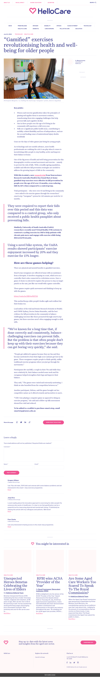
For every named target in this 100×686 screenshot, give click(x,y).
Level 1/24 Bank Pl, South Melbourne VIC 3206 (77, 667)
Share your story (37, 2)
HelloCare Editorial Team (15, 598)
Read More (8, 619)
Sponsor (35, 25)
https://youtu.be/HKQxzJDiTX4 (27, 298)
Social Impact (21, 2)
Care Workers (49, 28)
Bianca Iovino (81, 60)
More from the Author (53, 428)
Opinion (59, 25)
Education (78, 28)
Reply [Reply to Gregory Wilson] (10, 495)
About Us (8, 2)
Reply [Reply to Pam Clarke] (10, 532)
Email (37, 470)
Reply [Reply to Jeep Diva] (10, 517)
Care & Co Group (40, 666)
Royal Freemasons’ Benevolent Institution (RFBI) (48, 595)
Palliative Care (64, 28)
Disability (47, 25)
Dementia (36, 28)
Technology (88, 25)
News (10, 25)
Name (7, 470)
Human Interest (72, 25)
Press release (22, 25)
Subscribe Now (87, 651)
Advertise (52, 2)
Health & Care (22, 28)
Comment (8, 452)
